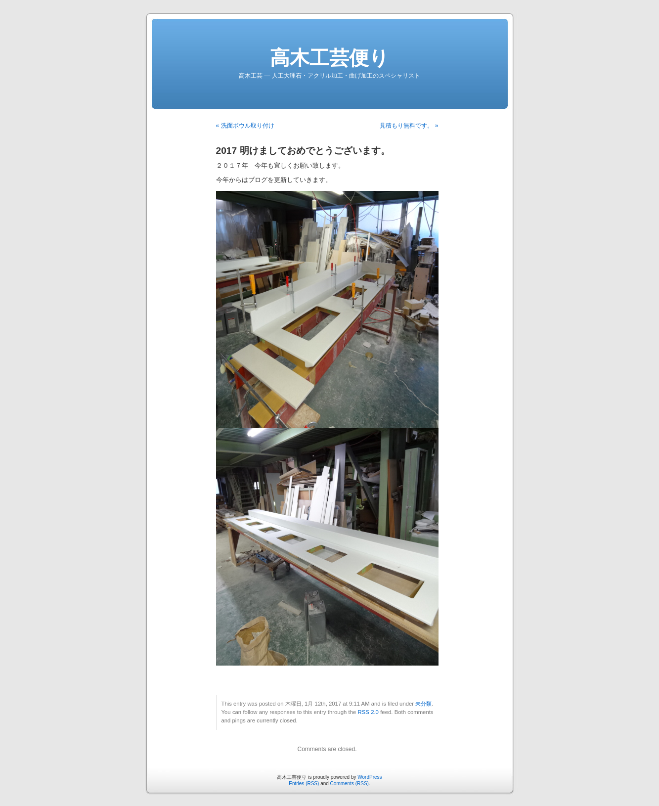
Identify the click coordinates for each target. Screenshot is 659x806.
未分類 (423, 704)
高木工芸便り (329, 58)
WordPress (369, 777)
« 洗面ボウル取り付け (245, 125)
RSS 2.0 (368, 712)
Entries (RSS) (304, 783)
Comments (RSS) (349, 783)
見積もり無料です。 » (409, 125)
